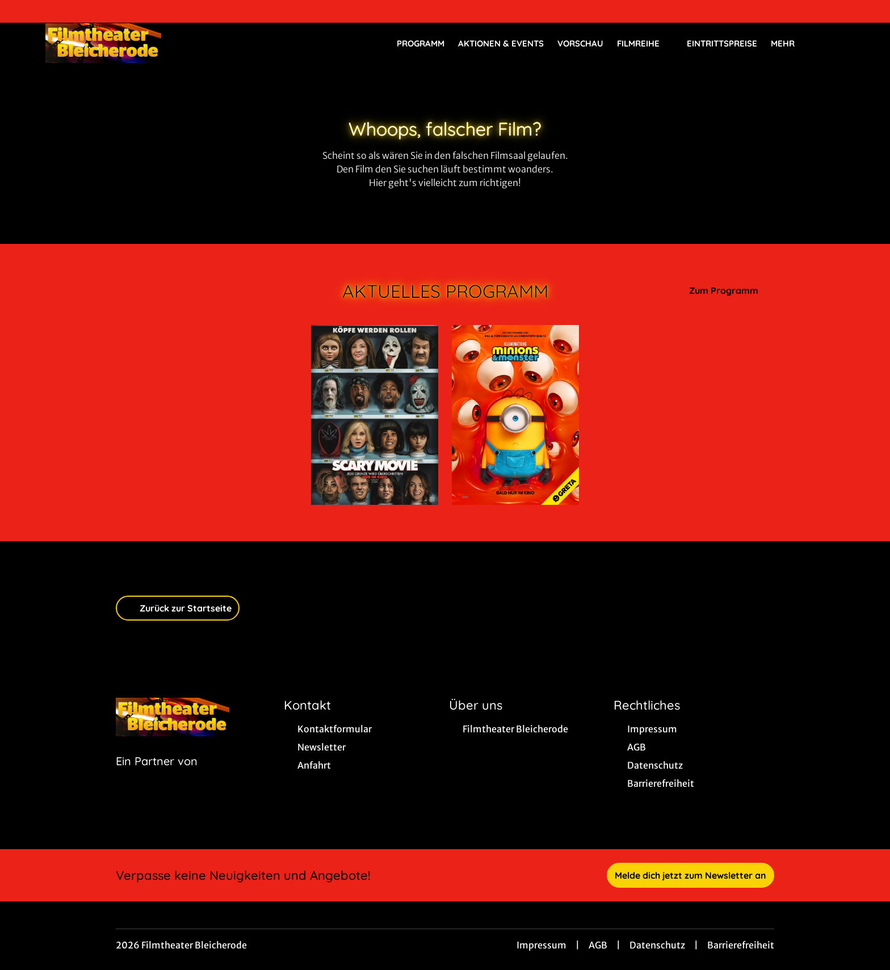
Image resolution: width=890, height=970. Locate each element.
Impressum (541, 945)
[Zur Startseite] (124, 43)
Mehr (789, 43)
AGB (598, 945)
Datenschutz (657, 945)
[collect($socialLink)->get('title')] (20, 11)
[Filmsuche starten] (833, 43)
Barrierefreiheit (740, 945)
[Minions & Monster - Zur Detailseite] (515, 415)
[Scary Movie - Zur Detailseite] (374, 415)
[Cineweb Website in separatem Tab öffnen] (157, 775)
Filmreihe (645, 43)
